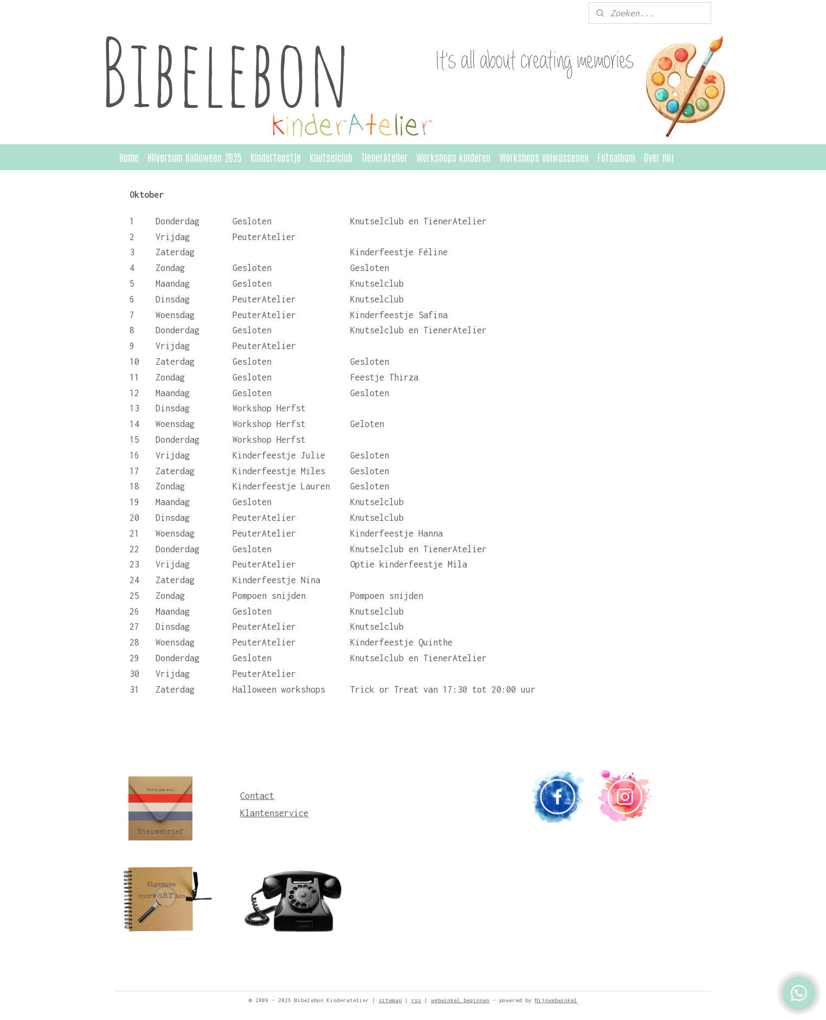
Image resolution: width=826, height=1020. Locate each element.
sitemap (390, 1000)
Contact (257, 795)
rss (416, 1000)
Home (129, 157)
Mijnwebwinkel (556, 1000)
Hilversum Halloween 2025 (194, 157)
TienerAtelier (384, 157)
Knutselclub (330, 157)
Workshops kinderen (453, 157)
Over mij (659, 157)
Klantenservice (274, 813)
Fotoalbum (616, 157)
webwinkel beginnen (460, 1000)
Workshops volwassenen (544, 157)
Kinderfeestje (275, 157)
